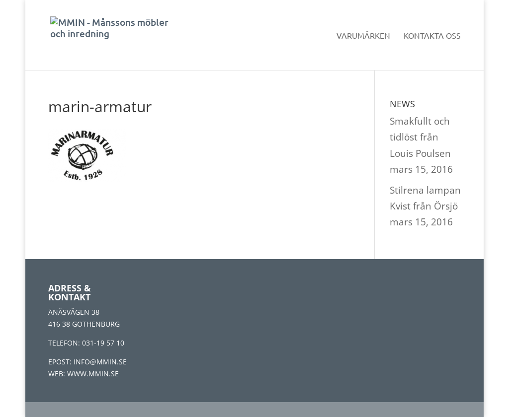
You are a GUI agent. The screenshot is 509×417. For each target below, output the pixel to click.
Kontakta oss (432, 36)
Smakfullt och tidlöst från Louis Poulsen (420, 137)
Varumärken (363, 36)
